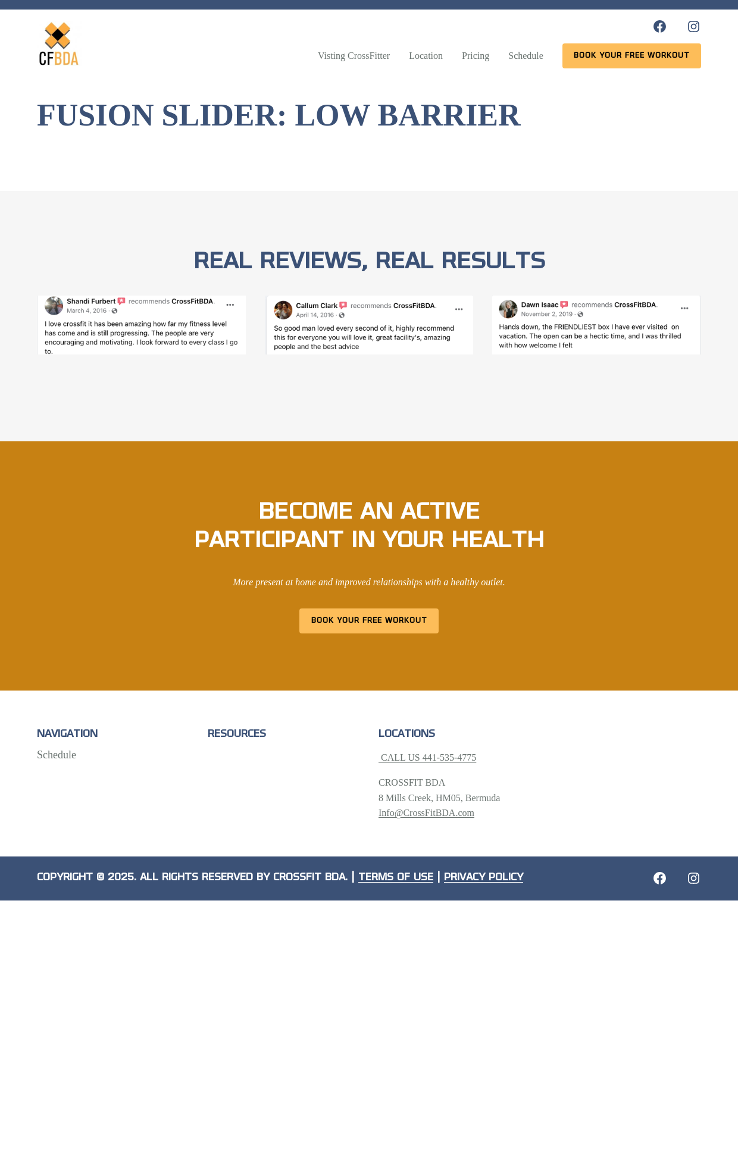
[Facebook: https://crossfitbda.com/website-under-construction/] (659, 878)
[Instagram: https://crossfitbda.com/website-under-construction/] (693, 878)
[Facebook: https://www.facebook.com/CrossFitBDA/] (659, 26)
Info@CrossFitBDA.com (426, 813)
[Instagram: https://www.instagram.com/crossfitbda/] (693, 26)
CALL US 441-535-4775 (427, 757)
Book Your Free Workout (369, 621)
